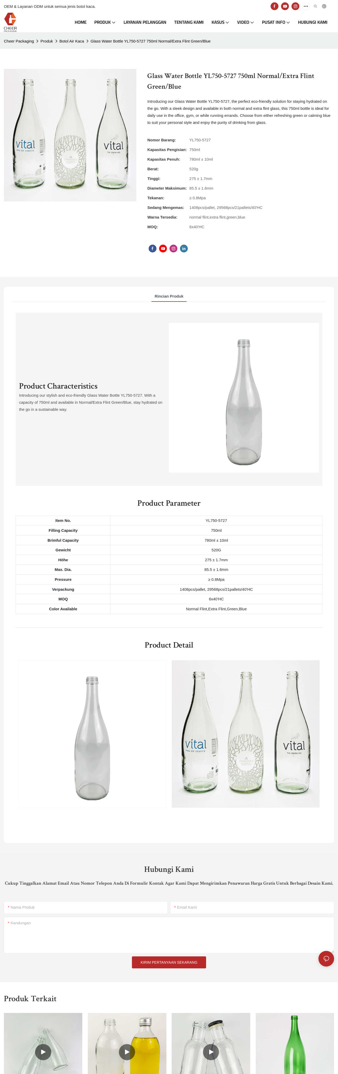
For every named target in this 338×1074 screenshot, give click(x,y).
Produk (46, 41)
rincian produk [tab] (169, 296)
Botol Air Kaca (72, 41)
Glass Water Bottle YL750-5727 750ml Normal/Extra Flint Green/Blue (151, 41)
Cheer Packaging (19, 41)
